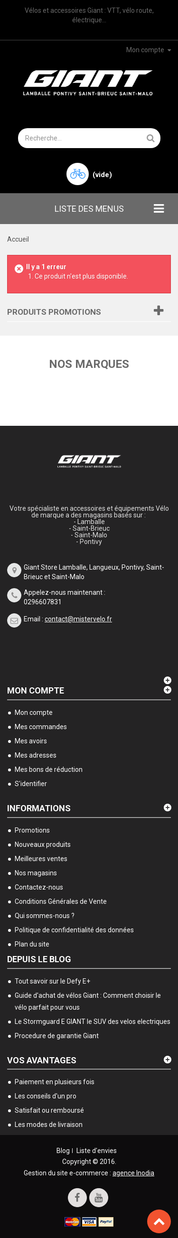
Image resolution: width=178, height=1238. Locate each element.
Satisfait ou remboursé (49, 1110)
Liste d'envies (96, 1150)
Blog (63, 1150)
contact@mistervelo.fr (78, 619)
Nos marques (89, 364)
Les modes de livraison (49, 1124)
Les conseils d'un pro (45, 1096)
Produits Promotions (54, 312)
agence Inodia (133, 1173)
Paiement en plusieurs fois (54, 1082)
